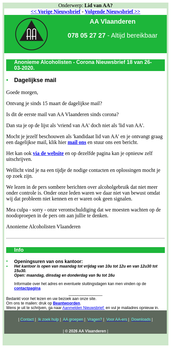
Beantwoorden (66, 303)
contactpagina (27, 288)
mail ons (76, 142)
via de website (48, 153)
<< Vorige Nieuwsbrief (55, 11)
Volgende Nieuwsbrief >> (112, 11)
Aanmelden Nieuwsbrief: (83, 308)
